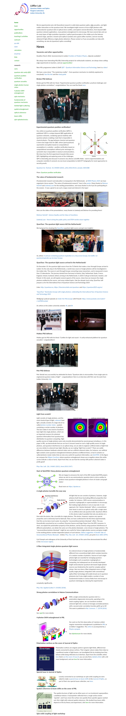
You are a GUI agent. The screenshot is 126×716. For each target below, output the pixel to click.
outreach (17, 40)
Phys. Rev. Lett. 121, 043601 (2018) (77, 535)
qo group (17, 54)
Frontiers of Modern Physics (78, 56)
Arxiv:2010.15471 (66, 466)
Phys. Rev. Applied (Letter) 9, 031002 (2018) (51, 588)
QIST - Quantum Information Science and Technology (79, 67)
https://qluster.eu (74, 486)
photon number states (48, 425)
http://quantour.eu (47, 287)
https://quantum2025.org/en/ (92, 287)
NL (67, 306)
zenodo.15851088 (83, 168)
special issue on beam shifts (79, 679)
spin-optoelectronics (21, 120)
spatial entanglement (21, 109)
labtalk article (96, 657)
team (16, 26)
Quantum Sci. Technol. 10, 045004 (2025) (50, 168)
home (16, 22)
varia (16, 69)
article (90, 627)
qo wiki (16, 43)
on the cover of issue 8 (71, 657)
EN (72, 306)
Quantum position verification (51, 172)
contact (16, 61)
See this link (49, 74)
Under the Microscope (65, 299)
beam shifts (18, 116)
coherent (58, 420)
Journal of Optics (98, 679)
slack (16, 47)
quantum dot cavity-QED (22, 72)
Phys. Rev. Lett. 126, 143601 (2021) (48, 466)
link (50, 379)
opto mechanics (19, 96)
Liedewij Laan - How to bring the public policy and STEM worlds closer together (63, 220)
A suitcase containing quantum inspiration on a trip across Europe (66, 256)
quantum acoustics (20, 81)
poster (89, 183)
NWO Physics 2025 (94, 181)
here (84, 85)
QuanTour (60, 228)
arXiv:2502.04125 (71, 168)
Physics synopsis (74, 629)
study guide (62, 74)
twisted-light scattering (22, 106)
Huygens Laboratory (37, 11)
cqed (41, 613)
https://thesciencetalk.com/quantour (66, 287)
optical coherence (20, 113)
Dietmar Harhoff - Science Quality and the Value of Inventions (57, 215)
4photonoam (76, 634)
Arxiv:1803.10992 (102, 535)
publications (18, 33)
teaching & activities (21, 36)
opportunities (18, 29)
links (15, 57)
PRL (104, 624)
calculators (18, 50)
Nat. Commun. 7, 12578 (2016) (96, 608)
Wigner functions (53, 457)
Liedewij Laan (49, 186)
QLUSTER (96, 455)
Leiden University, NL (37, 13)
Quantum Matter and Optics (40, 8)
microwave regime (47, 542)
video (105, 67)
